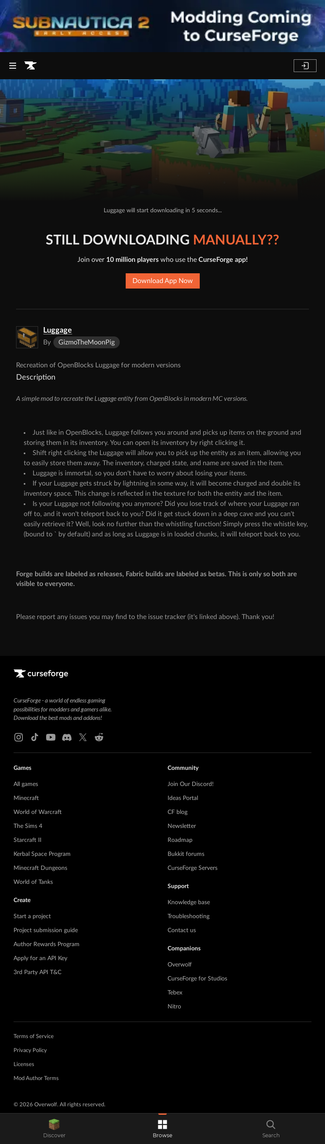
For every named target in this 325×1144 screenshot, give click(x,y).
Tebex (175, 993)
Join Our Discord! (191, 784)
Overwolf (180, 965)
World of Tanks (33, 882)
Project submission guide (46, 930)
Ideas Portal (183, 798)
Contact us (182, 930)
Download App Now (162, 281)
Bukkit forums (186, 854)
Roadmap (180, 840)
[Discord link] (67, 737)
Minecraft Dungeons (40, 868)
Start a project (32, 916)
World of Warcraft (38, 812)
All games (26, 784)
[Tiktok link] (35, 737)
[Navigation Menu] (12, 65)
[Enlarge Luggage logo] (27, 337)
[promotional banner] (162, 26)
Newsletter (182, 826)
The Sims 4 (28, 826)
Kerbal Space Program (42, 854)
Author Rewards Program (47, 944)
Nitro (174, 1007)
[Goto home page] (30, 65)
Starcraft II (27, 840)
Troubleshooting (188, 916)
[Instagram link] (19, 737)
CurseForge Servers (193, 868)
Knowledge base (189, 902)
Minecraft (26, 798)
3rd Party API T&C (37, 972)
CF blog (177, 812)
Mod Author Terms (36, 1078)
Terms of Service (34, 1036)
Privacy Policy (30, 1050)
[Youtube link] (51, 737)
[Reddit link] (99, 737)
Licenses (24, 1064)
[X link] (83, 737)
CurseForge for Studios (197, 979)
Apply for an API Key (40, 958)
